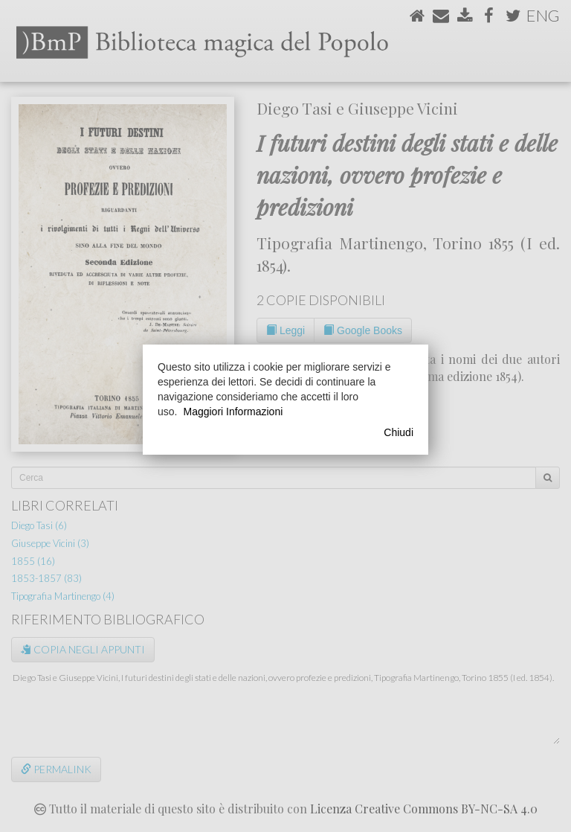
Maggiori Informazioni (233, 411)
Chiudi (398, 432)
